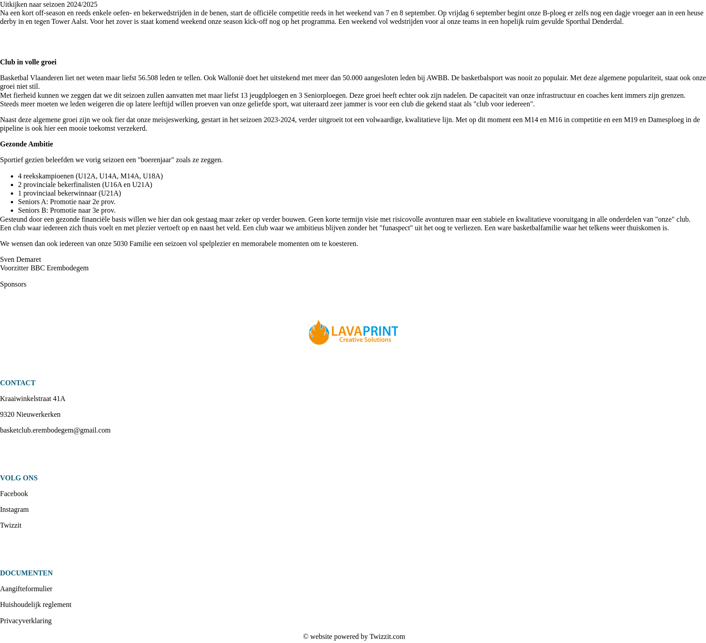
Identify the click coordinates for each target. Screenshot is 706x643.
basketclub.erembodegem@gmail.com (55, 430)
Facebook (14, 493)
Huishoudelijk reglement (36, 604)
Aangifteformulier (26, 589)
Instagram (14, 509)
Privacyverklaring (26, 621)
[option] (353, 333)
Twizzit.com (387, 636)
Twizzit (11, 525)
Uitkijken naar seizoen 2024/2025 (48, 4)
